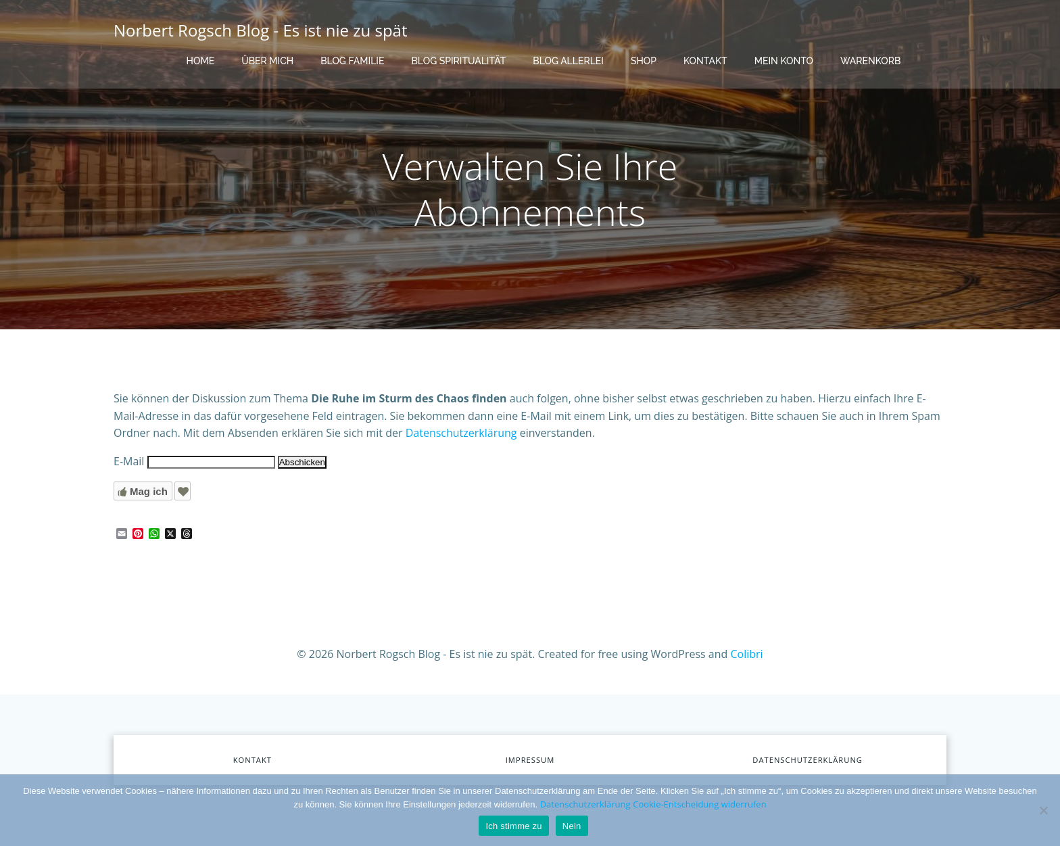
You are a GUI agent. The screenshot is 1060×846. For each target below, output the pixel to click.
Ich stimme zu (513, 826)
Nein (571, 826)
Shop (643, 60)
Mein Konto (783, 60)
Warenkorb (870, 60)
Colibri (747, 654)
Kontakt (705, 60)
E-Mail (129, 461)
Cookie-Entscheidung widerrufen (699, 804)
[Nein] (1043, 810)
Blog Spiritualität (458, 60)
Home (201, 60)
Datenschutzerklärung (461, 432)
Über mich (267, 60)
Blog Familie (352, 60)
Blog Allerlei (568, 60)
